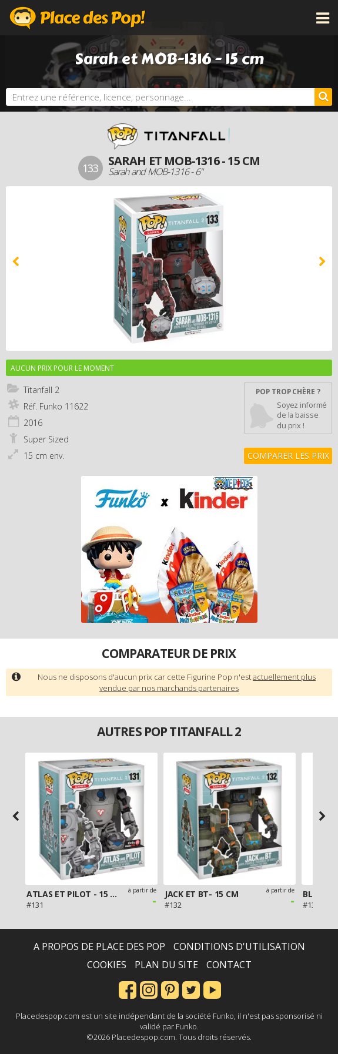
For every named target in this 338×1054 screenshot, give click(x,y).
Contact (229, 964)
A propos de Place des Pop (99, 946)
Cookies (106, 964)
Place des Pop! (77, 17)
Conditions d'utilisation (239, 946)
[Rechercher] (323, 97)
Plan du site (166, 964)
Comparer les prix (288, 455)
